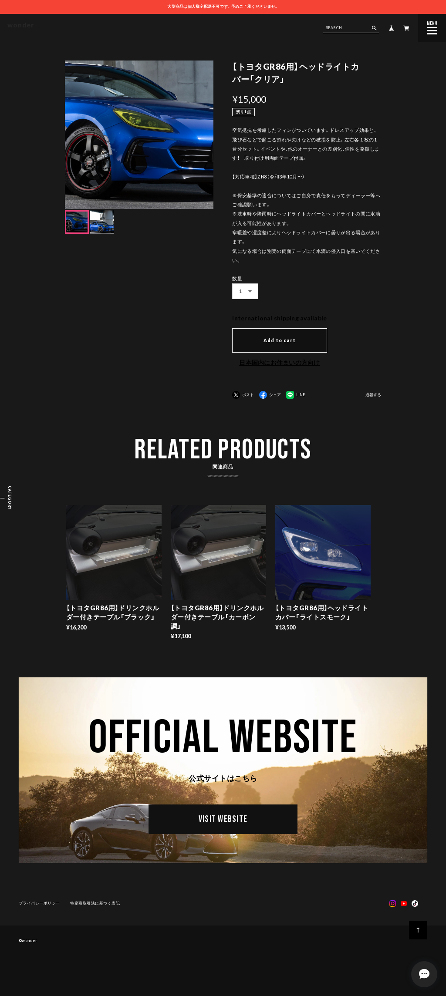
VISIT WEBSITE (223, 821)
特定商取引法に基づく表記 (95, 904)
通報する (373, 395)
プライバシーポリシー (39, 904)
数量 (237, 278)
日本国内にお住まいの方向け (279, 362)
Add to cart (280, 340)
